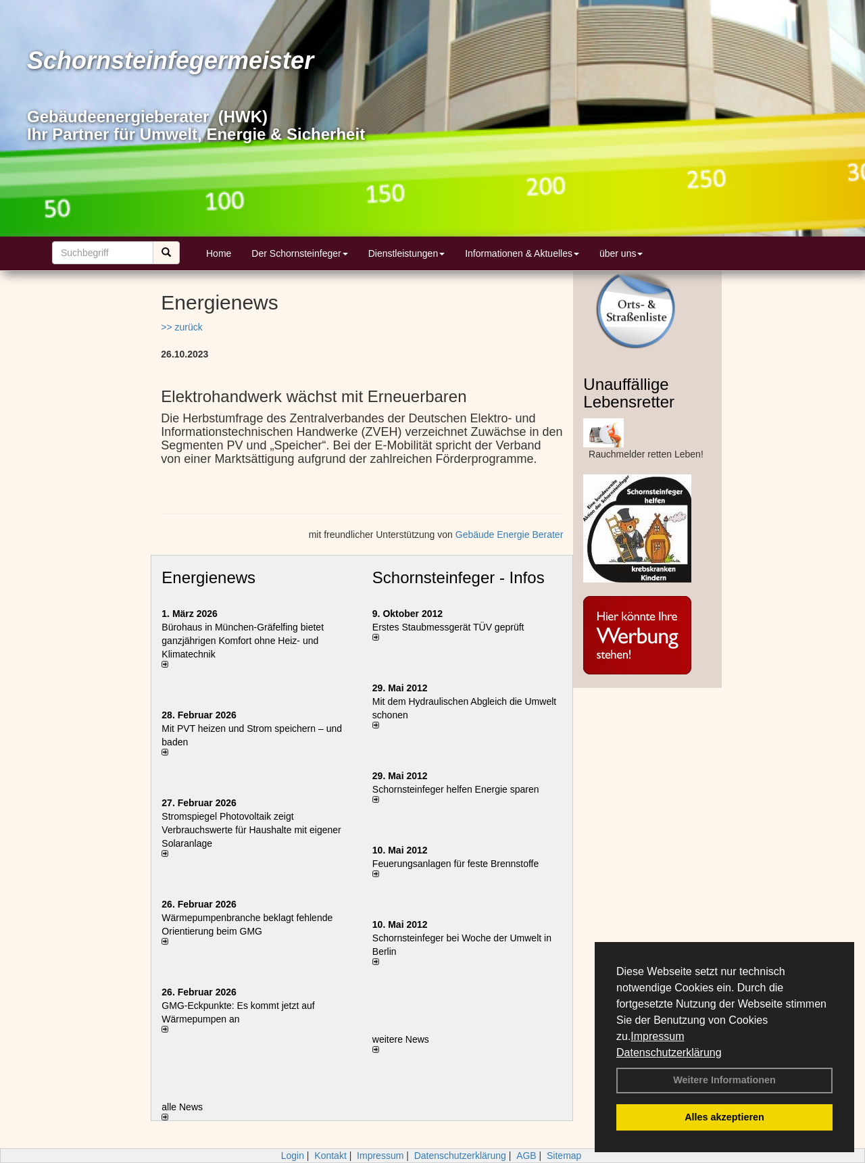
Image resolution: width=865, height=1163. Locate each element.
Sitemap (564, 1155)
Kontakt (330, 1155)
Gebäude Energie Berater (509, 534)
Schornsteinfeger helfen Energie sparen (455, 789)
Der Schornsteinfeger (299, 253)
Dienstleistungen (406, 253)
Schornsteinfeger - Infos (458, 577)
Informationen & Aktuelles (522, 253)
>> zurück (181, 327)
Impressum (657, 1036)
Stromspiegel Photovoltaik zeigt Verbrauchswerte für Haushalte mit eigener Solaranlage (251, 830)
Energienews (208, 577)
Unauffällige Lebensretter (628, 393)
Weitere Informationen (724, 1079)
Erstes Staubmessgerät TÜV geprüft (448, 627)
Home (218, 253)
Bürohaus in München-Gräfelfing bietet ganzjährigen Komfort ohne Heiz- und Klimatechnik (243, 641)
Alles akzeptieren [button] (724, 1117)
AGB (526, 1155)
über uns (621, 253)
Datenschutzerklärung (669, 1052)
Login (292, 1155)
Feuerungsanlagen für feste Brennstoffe (455, 863)
